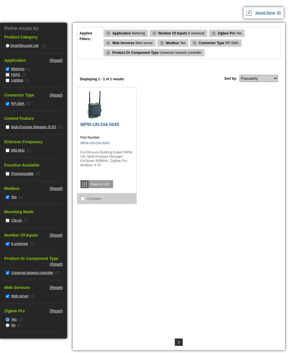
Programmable (22, 174)
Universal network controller (32, 273)
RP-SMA (17, 104)
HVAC (15, 75)
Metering (17, 69)
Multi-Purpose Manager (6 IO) (33, 127)
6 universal (19, 244)
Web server (19, 296)
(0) (279, 13)
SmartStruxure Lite (24, 46)
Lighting (17, 80)
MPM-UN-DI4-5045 (99, 124)
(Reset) (56, 60)
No (13, 325)
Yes (14, 197)
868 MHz (18, 150)
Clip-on (16, 220)
